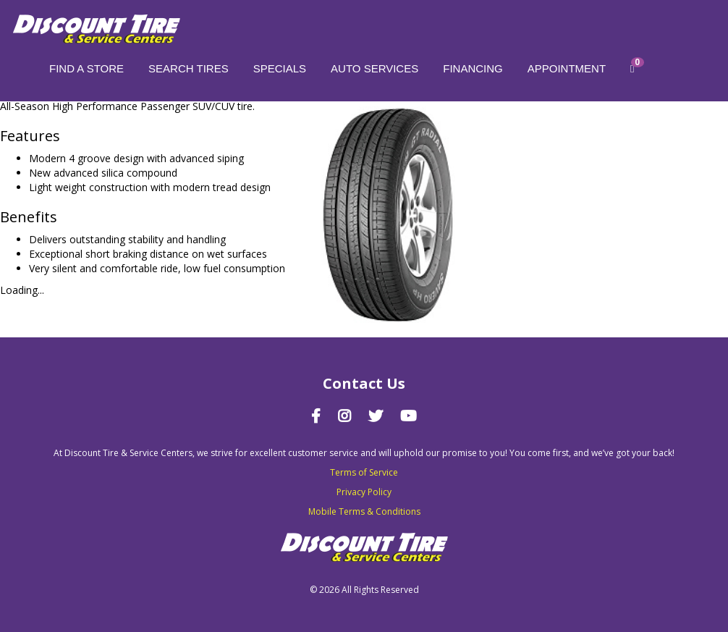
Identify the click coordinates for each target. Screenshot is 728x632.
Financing (473, 68)
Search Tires (188, 68)
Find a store (86, 68)
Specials (279, 68)
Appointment (567, 68)
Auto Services (374, 68)
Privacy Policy (364, 492)
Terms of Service (364, 472)
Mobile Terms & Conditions (364, 511)
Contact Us (364, 383)
